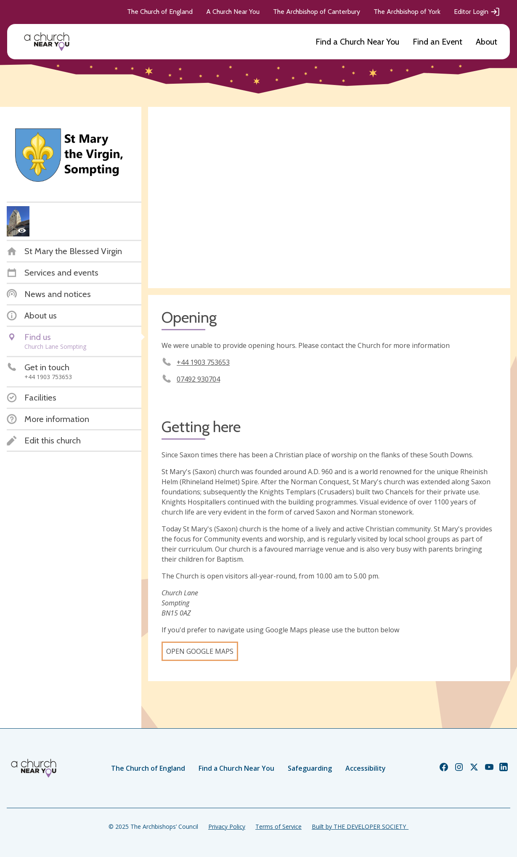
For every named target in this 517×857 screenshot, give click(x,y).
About (486, 42)
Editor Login (477, 12)
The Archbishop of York (407, 12)
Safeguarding (310, 768)
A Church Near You (233, 12)
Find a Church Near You (357, 42)
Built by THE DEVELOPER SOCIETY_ (360, 826)
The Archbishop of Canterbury (316, 12)
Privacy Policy (226, 826)
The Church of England (160, 12)
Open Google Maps (199, 651)
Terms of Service (278, 826)
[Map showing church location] (329, 197)
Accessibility (365, 768)
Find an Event (437, 42)
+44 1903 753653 (203, 362)
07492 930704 (198, 379)
